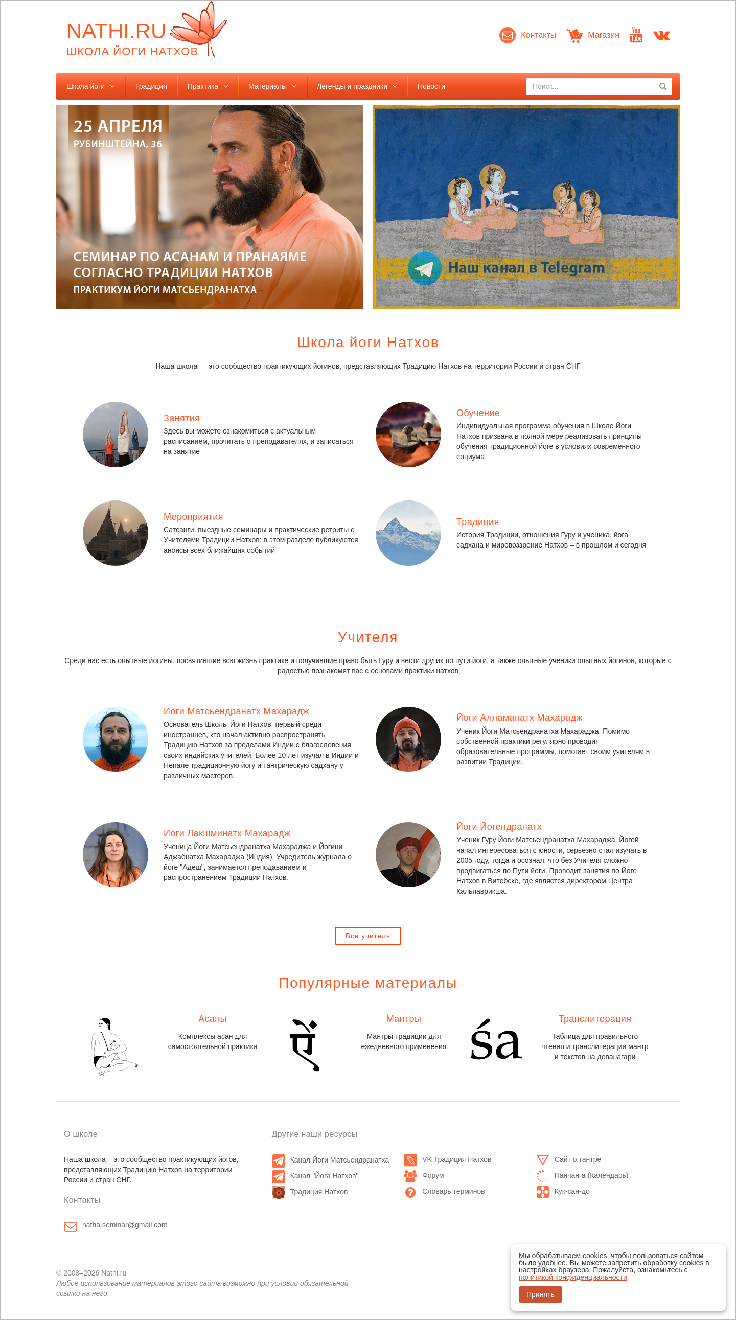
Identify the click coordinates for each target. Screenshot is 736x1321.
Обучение (478, 413)
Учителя (368, 637)
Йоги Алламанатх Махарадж (519, 718)
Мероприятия (193, 517)
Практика (203, 86)
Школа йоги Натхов (368, 342)
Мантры (404, 1020)
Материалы (267, 86)
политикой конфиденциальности (573, 1277)
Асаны (212, 1020)
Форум (424, 1176)
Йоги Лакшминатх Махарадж (227, 833)
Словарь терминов (444, 1192)
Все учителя (367, 936)
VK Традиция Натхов (447, 1160)
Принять (540, 1294)
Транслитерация (595, 1020)
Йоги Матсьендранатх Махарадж (236, 711)
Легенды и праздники (352, 86)
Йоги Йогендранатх (499, 827)
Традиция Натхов (310, 1193)
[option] (209, 207)
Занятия (182, 418)
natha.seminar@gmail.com (125, 1226)
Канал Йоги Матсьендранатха (330, 1161)
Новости (431, 86)
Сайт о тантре (569, 1160)
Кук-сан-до (563, 1192)
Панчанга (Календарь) (582, 1176)
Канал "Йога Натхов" (315, 1177)
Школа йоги (85, 86)
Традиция (151, 86)
